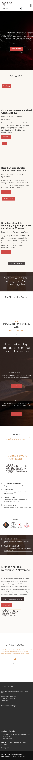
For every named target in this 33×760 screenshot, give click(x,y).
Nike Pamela (13, 232)
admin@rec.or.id (7, 738)
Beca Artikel (6, 136)
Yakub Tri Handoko (16, 117)
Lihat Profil (16, 414)
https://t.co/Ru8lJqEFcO (8, 696)
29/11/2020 (5, 119)
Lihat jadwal (16, 386)
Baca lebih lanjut (16, 48)
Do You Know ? (8, 199)
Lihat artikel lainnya (16, 263)
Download (6, 605)
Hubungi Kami (5, 747)
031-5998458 (6, 736)
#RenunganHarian (6, 695)
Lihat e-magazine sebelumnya (12, 599)
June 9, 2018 (4, 700)
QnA (4, 143)
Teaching (6, 86)
